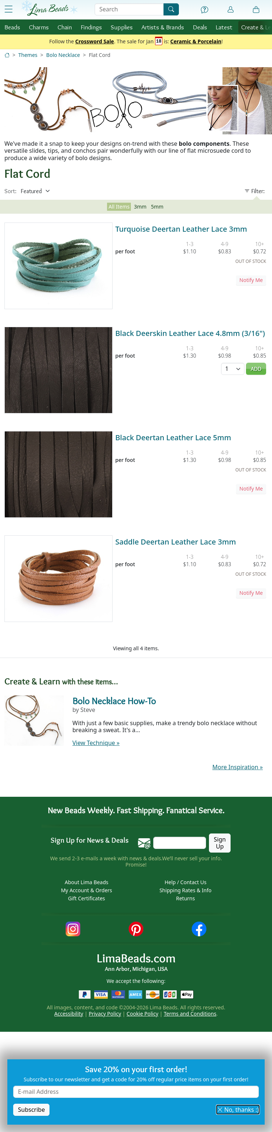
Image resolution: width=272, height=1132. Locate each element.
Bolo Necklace (63, 54)
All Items (119, 206)
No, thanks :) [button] (238, 1110)
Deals (200, 27)
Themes (27, 54)
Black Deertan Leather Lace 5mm (173, 437)
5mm (157, 206)
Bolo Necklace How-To (114, 700)
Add (256, 368)
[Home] (7, 54)
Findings (91, 27)
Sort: (10, 191)
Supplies (122, 27)
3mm (140, 206)
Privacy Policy (105, 1013)
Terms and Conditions (190, 1013)
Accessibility (68, 1013)
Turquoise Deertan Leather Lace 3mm (181, 229)
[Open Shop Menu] (8, 9)
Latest (224, 27)
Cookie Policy (142, 1013)
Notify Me (251, 279)
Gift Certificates (86, 898)
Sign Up (220, 842)
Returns (185, 898)
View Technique (96, 743)
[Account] (230, 10)
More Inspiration (237, 767)
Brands (162, 27)
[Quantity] (233, 369)
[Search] (171, 9)
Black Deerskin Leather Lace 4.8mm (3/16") (190, 333)
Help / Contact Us (185, 882)
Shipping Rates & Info (185, 890)
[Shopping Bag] (256, 10)
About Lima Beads (86, 882)
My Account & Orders (86, 890)
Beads (12, 27)
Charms (39, 27)
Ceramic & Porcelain (195, 41)
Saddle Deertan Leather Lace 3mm (175, 542)
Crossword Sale (94, 41)
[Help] (204, 10)
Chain (65, 27)
